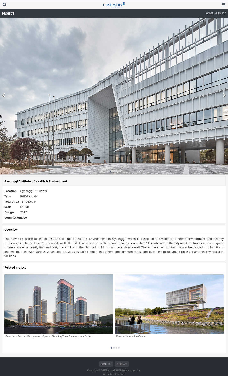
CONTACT (106, 358)
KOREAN (122, 358)
